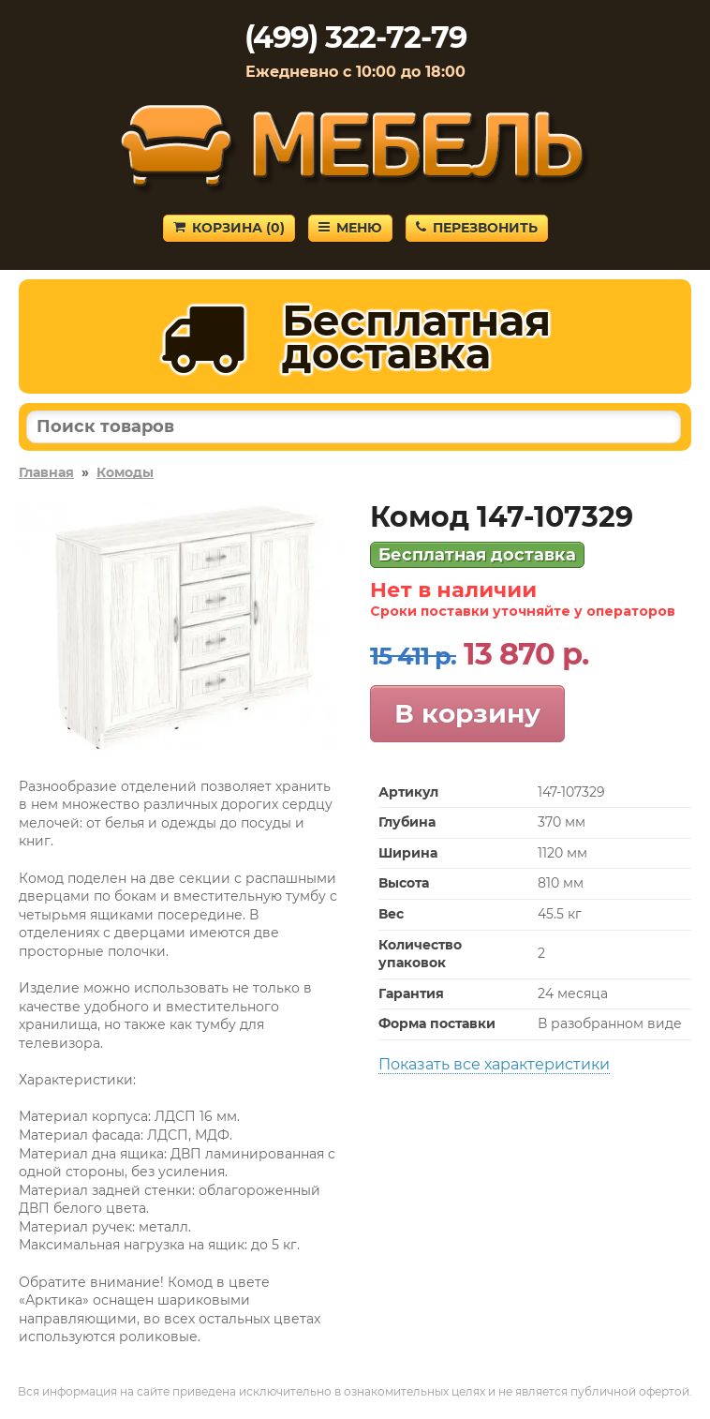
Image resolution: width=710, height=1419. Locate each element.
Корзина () (229, 227)
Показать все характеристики (494, 1064)
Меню (350, 227)
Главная (46, 472)
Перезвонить (477, 227)
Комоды (125, 472)
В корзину (467, 713)
